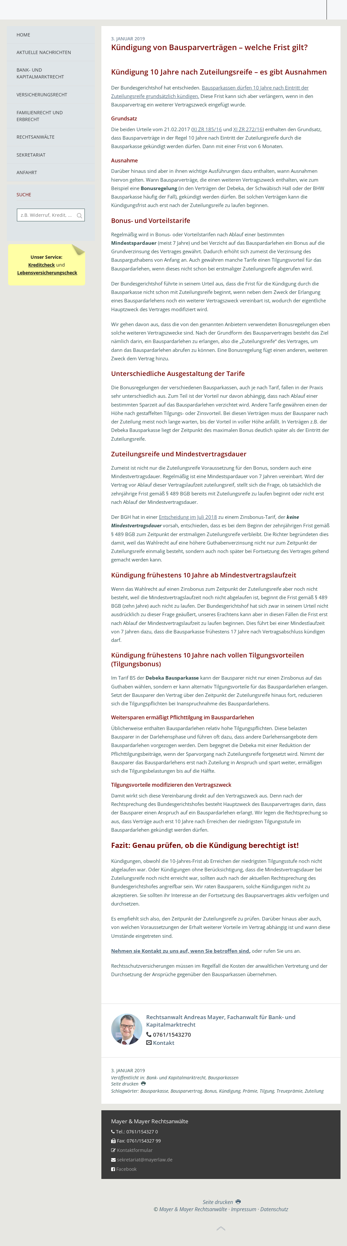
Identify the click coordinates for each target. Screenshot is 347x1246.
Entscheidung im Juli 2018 (188, 517)
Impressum (243, 1209)
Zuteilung (314, 1091)
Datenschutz (274, 1209)
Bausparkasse (154, 1091)
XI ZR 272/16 (248, 129)
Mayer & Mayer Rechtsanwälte (173, 8)
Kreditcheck (41, 265)
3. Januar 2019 (128, 1070)
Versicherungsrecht (42, 94)
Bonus (210, 1091)
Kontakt (163, 1042)
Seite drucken (128, 1084)
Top (221, 1229)
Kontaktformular (135, 1150)
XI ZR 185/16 (207, 129)
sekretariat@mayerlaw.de (145, 1159)
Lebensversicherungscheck (47, 273)
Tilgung (267, 1091)
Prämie (250, 1091)
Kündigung (229, 1091)
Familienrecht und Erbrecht (40, 115)
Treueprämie (289, 1091)
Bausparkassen (223, 1077)
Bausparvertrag (186, 1091)
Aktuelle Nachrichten (44, 52)
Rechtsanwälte (36, 137)
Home (23, 35)
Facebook (126, 1169)
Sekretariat (31, 155)
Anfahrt (27, 172)
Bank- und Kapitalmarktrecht (40, 73)
